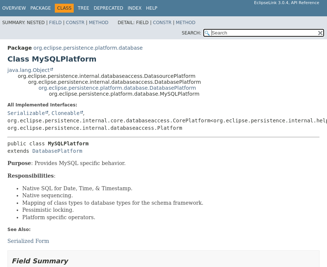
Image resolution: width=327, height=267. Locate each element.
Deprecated (108, 8)
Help (151, 8)
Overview (14, 8)
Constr (75, 22)
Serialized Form (28, 241)
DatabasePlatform (57, 151)
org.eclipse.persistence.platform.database (88, 48)
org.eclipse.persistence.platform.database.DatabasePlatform (117, 88)
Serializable (26, 113)
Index (135, 8)
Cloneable (65, 113)
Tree (83, 8)
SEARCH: (191, 33)
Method (99, 22)
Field (55, 22)
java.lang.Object (28, 70)
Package (40, 8)
